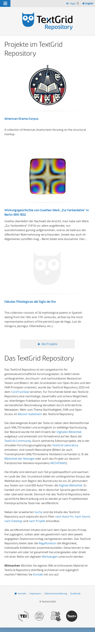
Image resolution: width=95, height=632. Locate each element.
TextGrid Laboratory (65, 445)
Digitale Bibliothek (70, 485)
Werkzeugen (50, 557)
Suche (38, 512)
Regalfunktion (48, 543)
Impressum (35, 593)
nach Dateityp (13, 521)
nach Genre (82, 516)
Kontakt (38, 574)
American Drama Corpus (21, 119)
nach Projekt (37, 521)
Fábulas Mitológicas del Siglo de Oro (30, 302)
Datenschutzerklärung (55, 593)
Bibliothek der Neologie (19, 459)
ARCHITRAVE (58, 463)
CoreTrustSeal (20, 392)
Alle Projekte (49, 344)
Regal (74, 3)
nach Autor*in (64, 516)
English (89, 4)
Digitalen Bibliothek (69, 432)
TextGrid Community (17, 441)
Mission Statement (30, 414)
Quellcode (75, 593)
